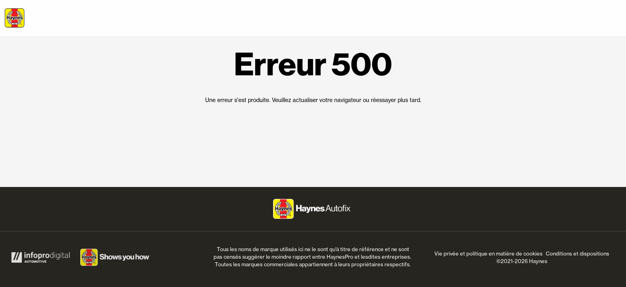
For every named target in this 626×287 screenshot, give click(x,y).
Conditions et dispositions (577, 253)
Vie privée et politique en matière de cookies (488, 253)
